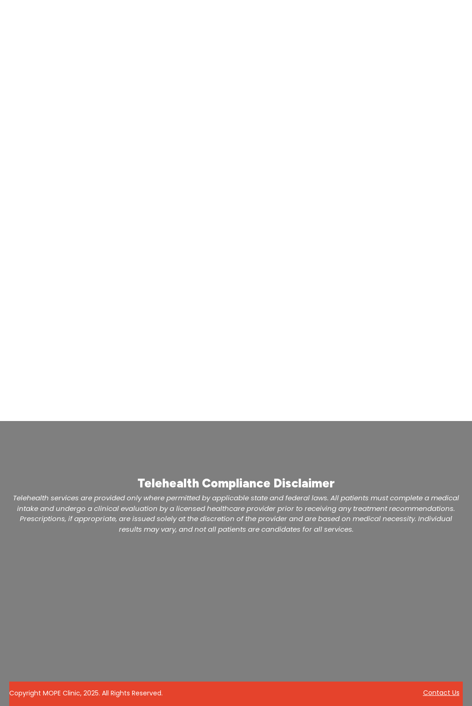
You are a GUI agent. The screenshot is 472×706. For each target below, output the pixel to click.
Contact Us (441, 692)
